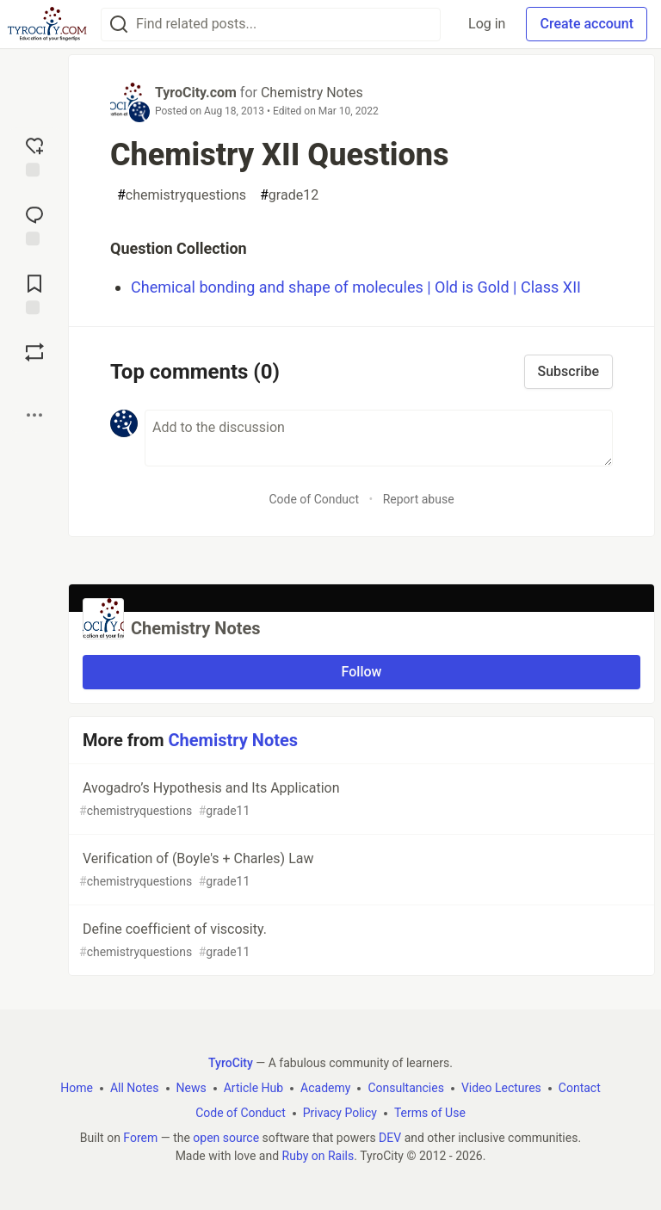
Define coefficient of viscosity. (359, 941)
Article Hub (253, 1088)
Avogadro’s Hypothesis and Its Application (359, 800)
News (191, 1088)
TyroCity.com (196, 92)
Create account (586, 23)
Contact (580, 1088)
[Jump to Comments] (34, 223)
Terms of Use (430, 1113)
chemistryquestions (181, 195)
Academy (325, 1088)
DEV (390, 1138)
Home (76, 1088)
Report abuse (418, 499)
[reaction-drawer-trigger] (34, 154)
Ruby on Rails (318, 1156)
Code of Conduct (314, 499)
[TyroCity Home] (47, 24)
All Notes (134, 1088)
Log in (486, 23)
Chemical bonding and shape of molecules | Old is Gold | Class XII (356, 287)
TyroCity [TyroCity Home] (230, 1063)
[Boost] (34, 352)
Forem (140, 1138)
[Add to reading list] (34, 292)
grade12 (289, 195)
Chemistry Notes (312, 92)
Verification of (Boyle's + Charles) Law (359, 870)
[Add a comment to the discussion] (378, 438)
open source (226, 1138)
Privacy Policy (340, 1113)
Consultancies (405, 1088)
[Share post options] (34, 415)
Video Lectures (501, 1088)
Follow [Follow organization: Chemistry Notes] (362, 672)
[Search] (119, 24)
